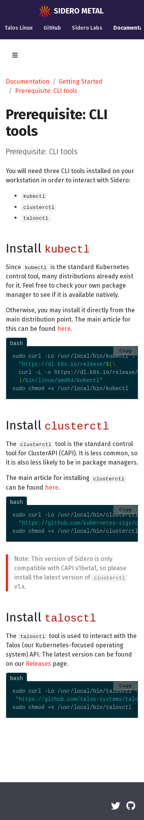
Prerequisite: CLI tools (46, 90)
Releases (38, 663)
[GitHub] (130, 806)
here (64, 328)
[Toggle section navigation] (15, 55)
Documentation (28, 81)
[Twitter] (115, 806)
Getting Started (81, 81)
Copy (125, 351)
